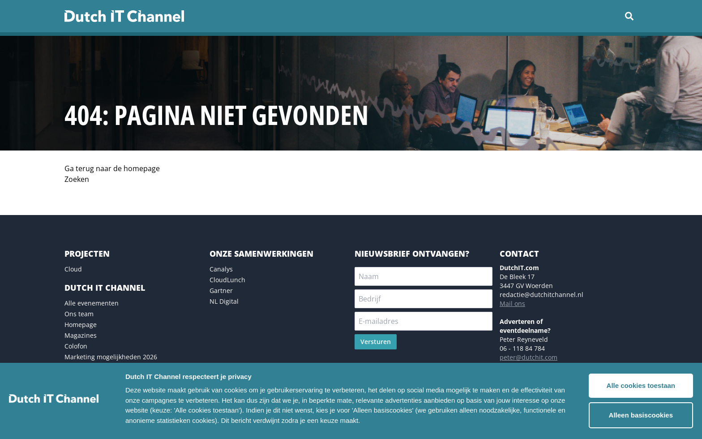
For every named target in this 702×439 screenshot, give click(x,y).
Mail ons (512, 303)
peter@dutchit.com (528, 357)
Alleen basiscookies (641, 415)
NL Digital (224, 301)
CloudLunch (227, 279)
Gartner (221, 290)
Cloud (73, 269)
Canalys (221, 269)
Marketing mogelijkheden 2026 (110, 357)
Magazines (80, 335)
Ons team (79, 314)
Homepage (80, 324)
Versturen (375, 341)
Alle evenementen (91, 303)
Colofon (75, 346)
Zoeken (76, 179)
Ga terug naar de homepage (112, 168)
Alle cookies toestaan (641, 385)
